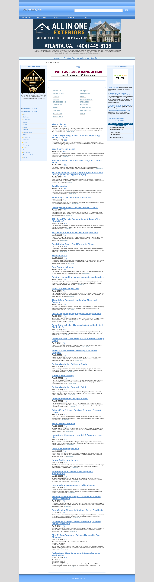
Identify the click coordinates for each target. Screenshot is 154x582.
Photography (86, 110)
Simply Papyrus (59, 255)
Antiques (84, 91)
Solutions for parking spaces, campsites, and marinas (78, 277)
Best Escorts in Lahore (63, 267)
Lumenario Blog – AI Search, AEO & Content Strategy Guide (78, 340)
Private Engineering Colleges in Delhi (70, 399)
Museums (84, 105)
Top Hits (56, 17)
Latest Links (41, 17)
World (25, 157)
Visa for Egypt (59, 124)
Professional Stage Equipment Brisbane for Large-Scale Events (76, 554)
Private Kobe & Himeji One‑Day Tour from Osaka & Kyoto (76, 411)
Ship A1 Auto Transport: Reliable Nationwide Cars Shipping (76, 536)
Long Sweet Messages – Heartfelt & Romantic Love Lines (77, 436)
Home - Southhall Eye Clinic (65, 289)
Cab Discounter (59, 186)
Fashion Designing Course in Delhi (69, 387)
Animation (57, 91)
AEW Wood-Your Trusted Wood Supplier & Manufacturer (72, 473)
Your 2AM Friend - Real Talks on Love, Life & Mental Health (77, 161)
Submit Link (26, 17)
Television (57, 113)
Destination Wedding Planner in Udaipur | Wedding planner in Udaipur (76, 523)
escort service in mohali (63, 149)
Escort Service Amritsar (63, 423)
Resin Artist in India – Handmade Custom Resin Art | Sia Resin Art (77, 326)
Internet (25, 129)
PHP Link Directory (81, 579)
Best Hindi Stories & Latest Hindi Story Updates (75, 232)
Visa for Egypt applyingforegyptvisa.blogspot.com (76, 314)
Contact (71, 17)
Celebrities (85, 93)
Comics (56, 96)
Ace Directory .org (33, 9)
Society (25, 147)
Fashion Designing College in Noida (69, 364)
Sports (25, 150)
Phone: (54, 544)
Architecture (58, 93)
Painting (56, 110)
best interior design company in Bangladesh (73, 485)
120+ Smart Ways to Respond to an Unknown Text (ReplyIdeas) (76, 220)
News (25, 134)
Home (25, 127)
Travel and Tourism (28, 155)
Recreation (26, 137)
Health (25, 124)
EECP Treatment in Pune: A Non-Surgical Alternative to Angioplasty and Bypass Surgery (77, 173)
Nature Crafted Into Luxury (65, 460)
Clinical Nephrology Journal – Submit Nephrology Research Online (76, 136)
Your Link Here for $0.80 (29, 108)
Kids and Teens (27, 132)
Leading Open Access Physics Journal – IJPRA (75, 207)
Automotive (26, 152)
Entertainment (86, 99)
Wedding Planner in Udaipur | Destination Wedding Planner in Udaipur (76, 498)
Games (25, 122)
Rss (86, 17)
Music (55, 108)
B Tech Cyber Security (63, 376)
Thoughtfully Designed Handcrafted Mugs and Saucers (74, 301)
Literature (57, 105)
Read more (70, 131)
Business (26, 117)
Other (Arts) (85, 108)
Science (25, 142)
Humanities (84, 102)
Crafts (83, 96)
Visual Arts (58, 116)
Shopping (26, 145)
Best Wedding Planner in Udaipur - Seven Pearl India (77, 510)
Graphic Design (59, 102)
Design (56, 99)
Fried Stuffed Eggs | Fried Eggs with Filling (73, 244)
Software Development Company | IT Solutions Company (74, 352)
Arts (58, 62)
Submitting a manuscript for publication (71, 197)
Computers (26, 119)
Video (82, 113)
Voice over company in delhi (65, 449)
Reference (26, 139)
